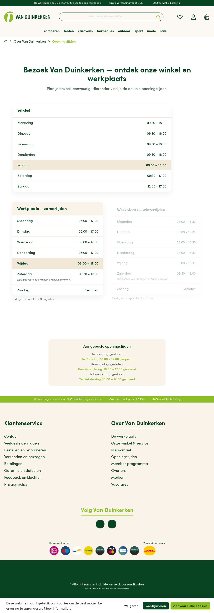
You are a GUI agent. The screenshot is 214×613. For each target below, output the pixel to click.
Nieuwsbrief (121, 449)
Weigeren (131, 605)
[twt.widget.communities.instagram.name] (112, 524)
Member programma (129, 463)
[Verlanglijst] (180, 17)
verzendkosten (133, 584)
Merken (117, 477)
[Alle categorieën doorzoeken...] (106, 17)
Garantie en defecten (22, 470)
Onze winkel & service (129, 443)
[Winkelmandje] (205, 17)
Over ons (118, 470)
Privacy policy (16, 484)
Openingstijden (124, 456)
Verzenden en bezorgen (24, 456)
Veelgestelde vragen (21, 443)
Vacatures (119, 484)
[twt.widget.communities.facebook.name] (100, 524)
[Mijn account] (193, 17)
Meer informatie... (57, 608)
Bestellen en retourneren (25, 449)
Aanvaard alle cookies (190, 605)
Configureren (156, 605)
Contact (11, 436)
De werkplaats (123, 436)
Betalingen (13, 463)
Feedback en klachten (23, 477)
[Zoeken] (158, 17)
